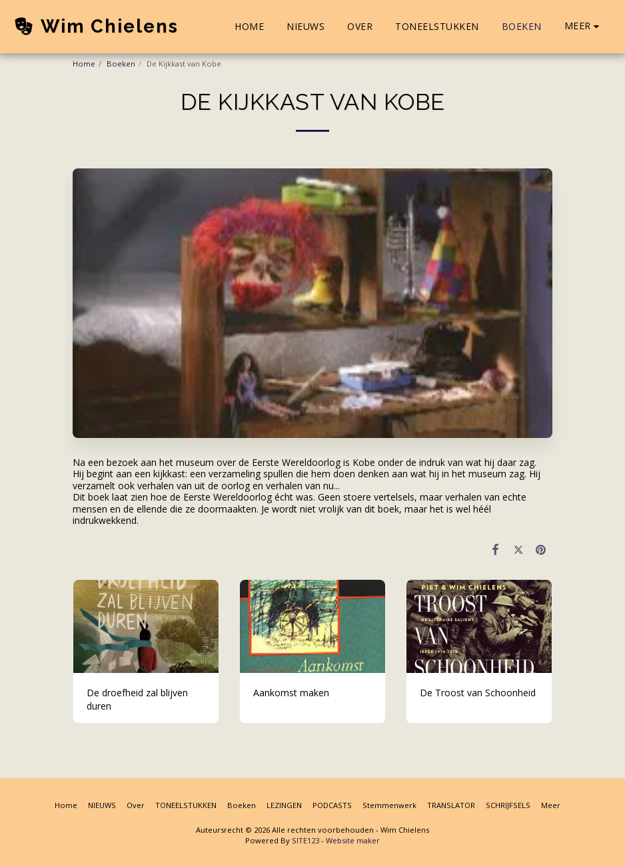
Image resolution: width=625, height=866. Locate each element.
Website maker (353, 840)
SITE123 (305, 840)
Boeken (121, 64)
